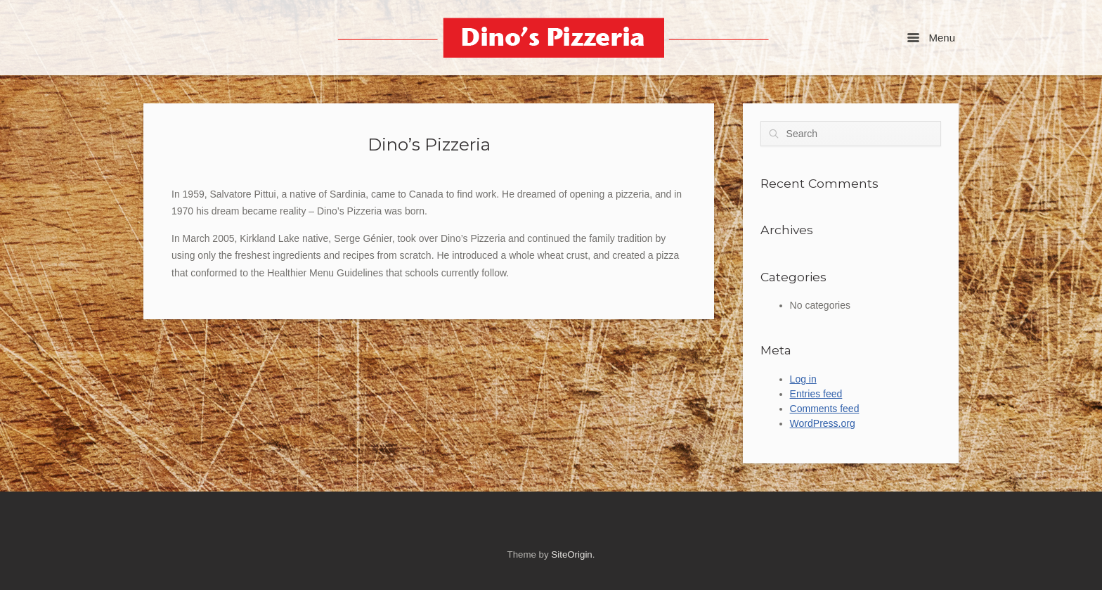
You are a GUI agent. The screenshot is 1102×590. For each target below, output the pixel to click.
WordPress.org (822, 423)
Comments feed (825, 408)
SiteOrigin (571, 554)
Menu (931, 38)
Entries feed (816, 393)
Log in (803, 379)
